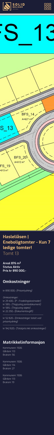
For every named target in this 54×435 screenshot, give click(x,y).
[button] (46, 6)
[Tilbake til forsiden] (13, 6)
